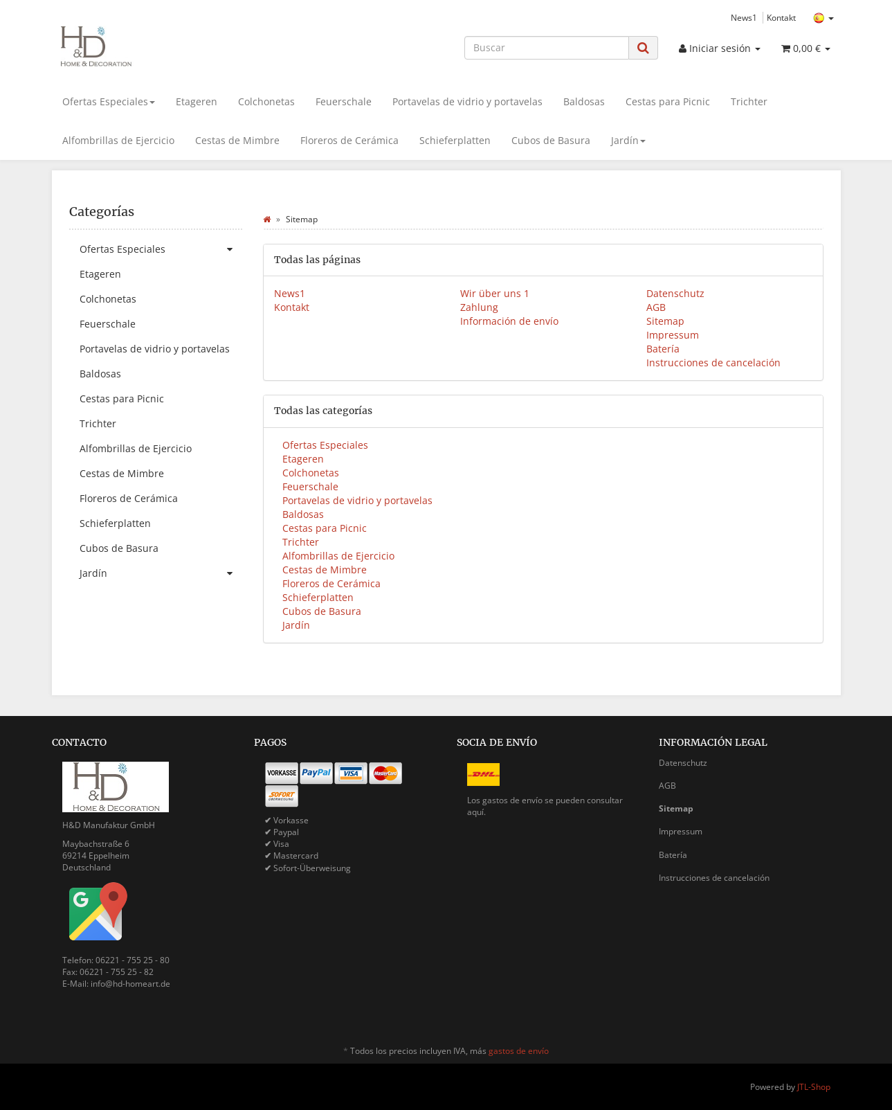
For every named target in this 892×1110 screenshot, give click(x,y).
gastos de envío (519, 1051)
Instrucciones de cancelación (713, 362)
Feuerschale (344, 101)
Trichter (749, 101)
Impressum (672, 334)
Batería (663, 348)
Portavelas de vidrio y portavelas (467, 101)
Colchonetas (266, 101)
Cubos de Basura (550, 140)
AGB (656, 307)
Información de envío (509, 321)
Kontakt (781, 17)
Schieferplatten (455, 140)
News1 (744, 17)
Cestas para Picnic (668, 101)
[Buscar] (546, 48)
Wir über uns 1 (494, 293)
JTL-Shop (813, 1087)
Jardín (628, 140)
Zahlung (479, 307)
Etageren (196, 101)
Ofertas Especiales (108, 101)
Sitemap (665, 321)
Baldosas (584, 101)
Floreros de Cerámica (349, 140)
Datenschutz (675, 293)
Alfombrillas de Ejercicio (118, 140)
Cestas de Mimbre (237, 140)
